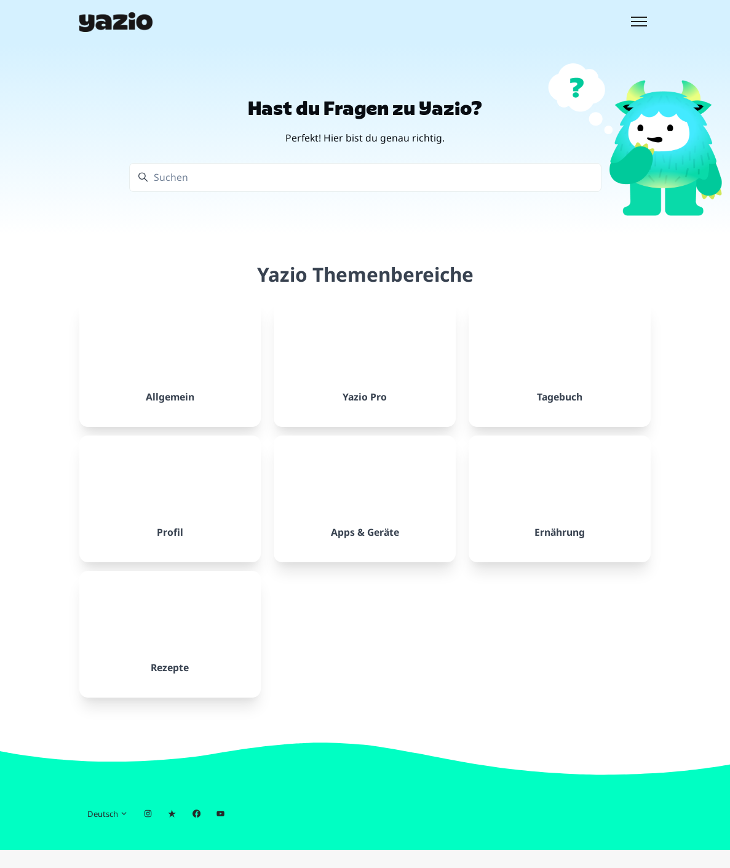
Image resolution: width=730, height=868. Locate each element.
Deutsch (107, 831)
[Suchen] (365, 177)
